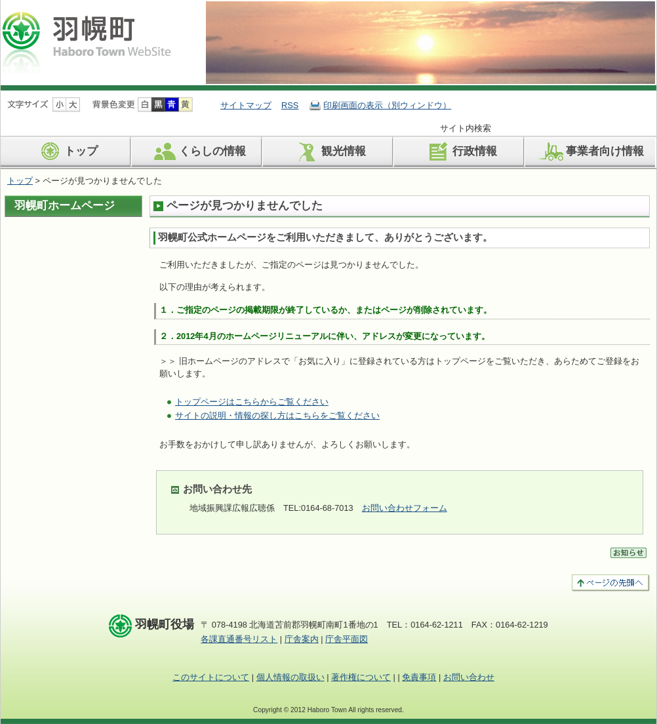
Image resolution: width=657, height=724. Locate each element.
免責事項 (419, 677)
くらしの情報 (197, 151)
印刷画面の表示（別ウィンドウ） (387, 105)
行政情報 (460, 151)
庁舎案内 (302, 639)
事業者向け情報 (590, 151)
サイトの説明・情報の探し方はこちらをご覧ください (277, 415)
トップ (66, 151)
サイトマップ (245, 105)
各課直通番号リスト (239, 639)
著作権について (361, 677)
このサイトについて (210, 677)
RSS (289, 105)
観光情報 (329, 151)
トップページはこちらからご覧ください (251, 402)
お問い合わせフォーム (404, 508)
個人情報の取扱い (290, 677)
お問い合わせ (468, 677)
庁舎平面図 (346, 639)
